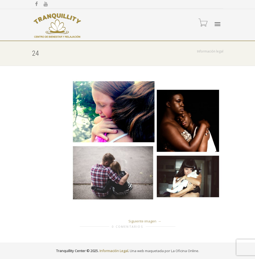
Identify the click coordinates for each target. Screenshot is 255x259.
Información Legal (113, 250)
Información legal (210, 51)
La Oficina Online (184, 250)
